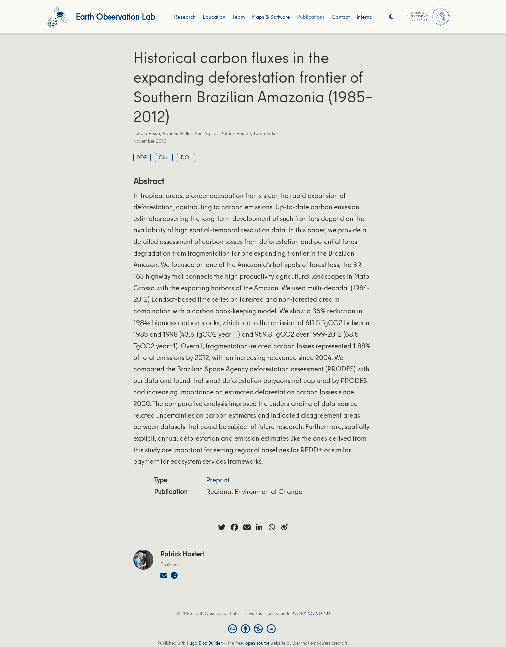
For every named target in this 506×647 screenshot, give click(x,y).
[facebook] (234, 527)
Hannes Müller (177, 133)
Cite (164, 157)
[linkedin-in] (259, 527)
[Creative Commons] (253, 628)
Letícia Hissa (146, 133)
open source (257, 643)
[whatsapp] (272, 527)
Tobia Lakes (266, 133)
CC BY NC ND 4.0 (311, 613)
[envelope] (247, 527)
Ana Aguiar (206, 133)
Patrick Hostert (235, 133)
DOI (186, 157)
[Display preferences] (391, 17)
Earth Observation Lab (115, 16)
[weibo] (285, 527)
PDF (142, 157)
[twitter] (222, 527)
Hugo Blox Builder (204, 643)
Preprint (218, 480)
